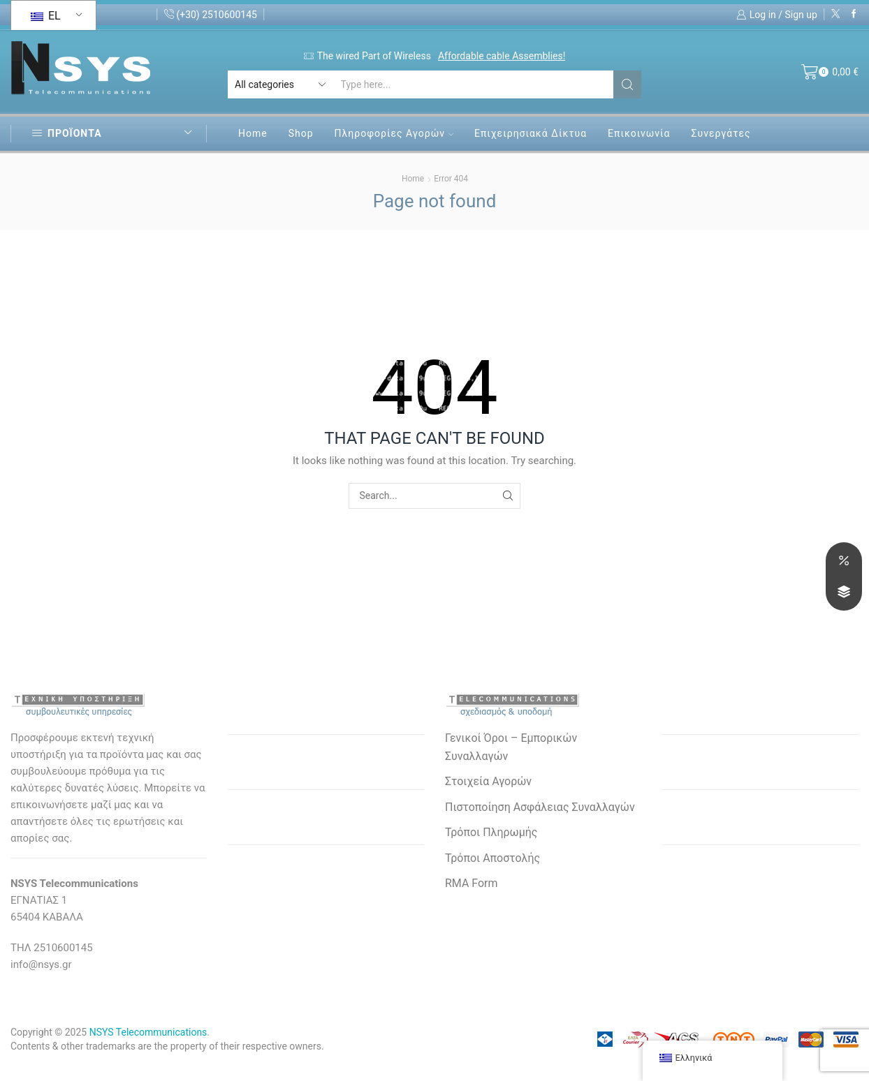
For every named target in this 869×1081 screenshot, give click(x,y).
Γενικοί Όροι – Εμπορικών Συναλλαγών (511, 747)
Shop (301, 133)
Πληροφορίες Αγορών (394, 133)
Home (253, 133)
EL (46, 15)
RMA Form (471, 883)
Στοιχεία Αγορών (488, 781)
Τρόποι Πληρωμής (491, 832)
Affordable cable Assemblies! (501, 55)
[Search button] (627, 84)
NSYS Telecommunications (148, 1032)
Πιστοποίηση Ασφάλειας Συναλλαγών (540, 807)
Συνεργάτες (720, 133)
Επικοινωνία (639, 133)
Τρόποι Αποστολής (492, 858)
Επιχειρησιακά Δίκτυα (530, 133)
